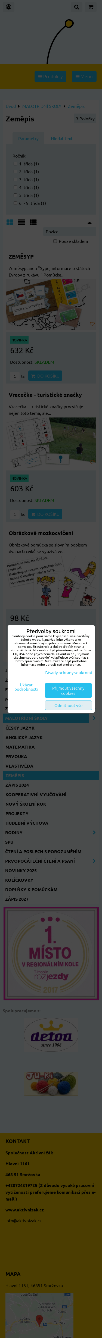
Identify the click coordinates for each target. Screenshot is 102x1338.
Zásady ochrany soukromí (68, 672)
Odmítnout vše (68, 705)
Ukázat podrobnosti (26, 687)
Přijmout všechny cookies (68, 690)
